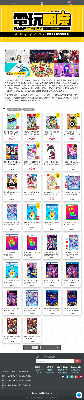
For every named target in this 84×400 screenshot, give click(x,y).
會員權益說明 (75, 370)
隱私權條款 (76, 372)
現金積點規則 (75, 367)
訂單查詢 (50, 370)
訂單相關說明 (49, 372)
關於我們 (38, 367)
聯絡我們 (39, 370)
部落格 (39, 372)
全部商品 (49, 367)
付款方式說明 (62, 367)
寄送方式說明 (62, 370)
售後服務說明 (62, 372)
